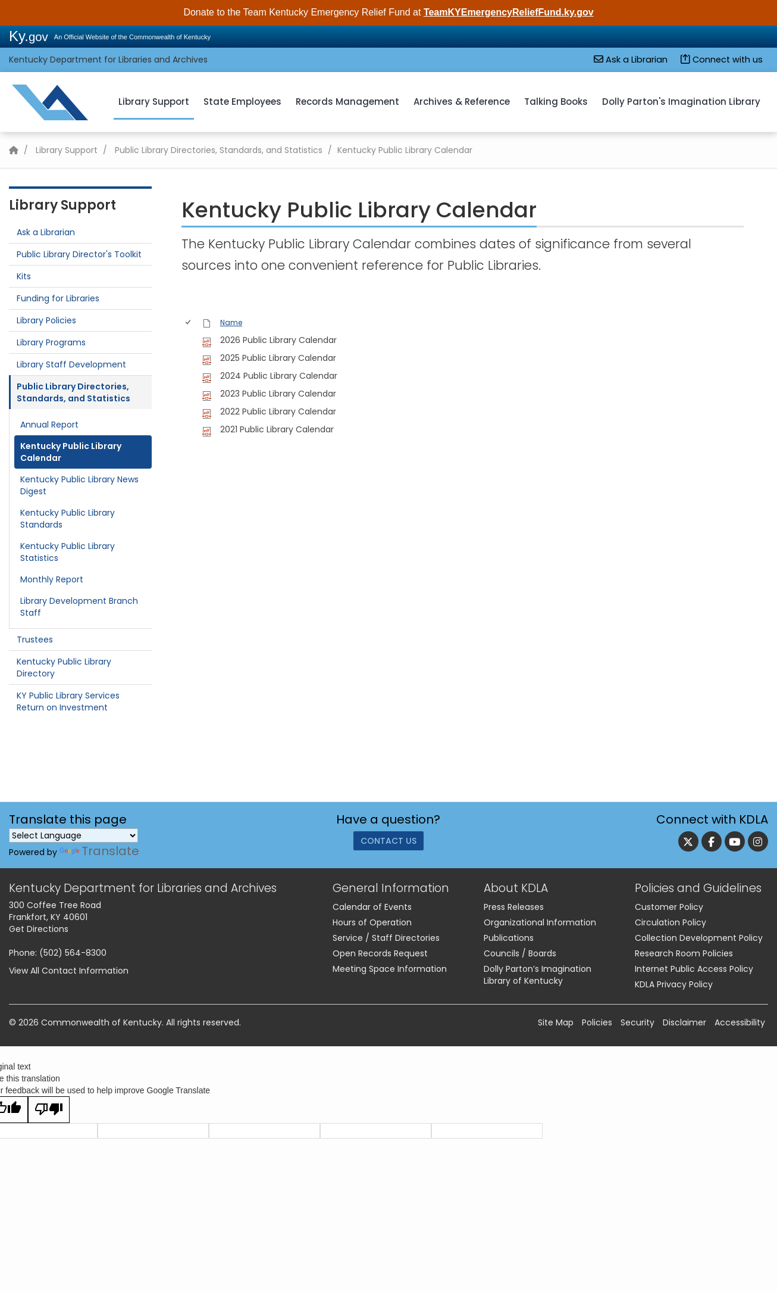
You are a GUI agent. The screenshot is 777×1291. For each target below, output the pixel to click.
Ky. (28, 36)
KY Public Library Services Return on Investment (68, 701)
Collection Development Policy (699, 938)
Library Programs (51, 342)
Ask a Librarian (631, 60)
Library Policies (46, 320)
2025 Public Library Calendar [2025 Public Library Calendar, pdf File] (278, 358)
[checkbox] (188, 323)
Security (637, 1022)
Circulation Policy (670, 922)
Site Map (556, 1022)
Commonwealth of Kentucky (101, 1022)
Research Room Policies (684, 953)
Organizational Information (540, 922)
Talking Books (556, 101)
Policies (597, 1022)
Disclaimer (684, 1022)
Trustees (35, 640)
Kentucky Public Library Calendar (70, 452)
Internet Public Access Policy (694, 969)
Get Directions (38, 929)
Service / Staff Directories (386, 938)
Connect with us (722, 60)
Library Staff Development (71, 364)
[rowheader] (190, 340)
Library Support (153, 101)
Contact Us (388, 844)
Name (231, 323)
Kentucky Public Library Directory (64, 667)
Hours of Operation (372, 922)
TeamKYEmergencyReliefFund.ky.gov (509, 12)
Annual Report (49, 425)
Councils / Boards (520, 953)
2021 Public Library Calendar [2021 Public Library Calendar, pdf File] (277, 429)
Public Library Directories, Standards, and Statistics (218, 150)
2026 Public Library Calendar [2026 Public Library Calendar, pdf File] (278, 340)
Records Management (347, 101)
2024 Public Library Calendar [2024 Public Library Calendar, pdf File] (278, 376)
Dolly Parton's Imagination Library (681, 101)
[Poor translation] (49, 1109)
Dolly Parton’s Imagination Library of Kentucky (537, 975)
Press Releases (514, 907)
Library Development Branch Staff (79, 607)
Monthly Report (51, 579)
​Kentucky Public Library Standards (67, 519)
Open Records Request (380, 953)
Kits (24, 276)
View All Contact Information (69, 971)
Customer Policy (669, 907)
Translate (99, 851)
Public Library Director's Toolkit (79, 254)
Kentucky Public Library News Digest (79, 485)
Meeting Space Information (390, 969)
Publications (509, 938)
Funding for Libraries (58, 298)
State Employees (242, 101)
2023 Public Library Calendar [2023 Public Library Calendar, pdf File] (278, 394)
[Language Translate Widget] (73, 835)
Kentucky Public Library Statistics (67, 552)
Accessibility (740, 1022)
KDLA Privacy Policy (674, 984)
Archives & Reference (461, 101)
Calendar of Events (372, 907)
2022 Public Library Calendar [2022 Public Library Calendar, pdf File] (278, 411)
